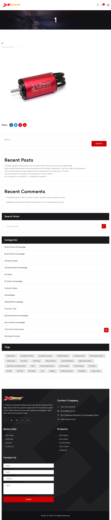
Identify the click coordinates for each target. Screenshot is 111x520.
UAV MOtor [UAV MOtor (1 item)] (81, 371)
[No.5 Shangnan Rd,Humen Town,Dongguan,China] (58, 415)
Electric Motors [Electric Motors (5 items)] (51, 361)
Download (9, 439)
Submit (28, 499)
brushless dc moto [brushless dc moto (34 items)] (27, 356)
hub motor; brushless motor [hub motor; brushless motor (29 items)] (16, 366)
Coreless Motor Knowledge (15, 267)
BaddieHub (10, 202)
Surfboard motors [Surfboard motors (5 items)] (67, 371)
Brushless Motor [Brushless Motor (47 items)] (63, 356)
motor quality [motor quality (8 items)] (64, 366)
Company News (11, 261)
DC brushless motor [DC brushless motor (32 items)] (96, 356)
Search (7, 139)
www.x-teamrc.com (68, 419)
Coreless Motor (65, 443)
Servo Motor (64, 439)
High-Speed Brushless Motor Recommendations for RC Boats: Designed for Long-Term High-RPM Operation (44, 168)
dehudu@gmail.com (68, 411)
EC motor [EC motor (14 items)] (24, 361)
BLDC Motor (63, 435)
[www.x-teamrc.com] (58, 419)
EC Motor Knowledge (13, 281)
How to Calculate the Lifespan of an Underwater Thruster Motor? (28, 174)
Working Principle (12, 336)
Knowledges (9, 295)
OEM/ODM (63, 450)
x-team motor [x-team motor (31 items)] (95, 371)
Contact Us (10, 446)
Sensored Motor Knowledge (16, 315)
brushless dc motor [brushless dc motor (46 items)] (45, 356)
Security (9, 443)
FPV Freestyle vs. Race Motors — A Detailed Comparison (25, 176)
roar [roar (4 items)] (42, 371)
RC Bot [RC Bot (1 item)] (9, 371)
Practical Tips (10, 309)
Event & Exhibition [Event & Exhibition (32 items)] (67, 361)
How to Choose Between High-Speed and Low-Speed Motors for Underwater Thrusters (36, 171)
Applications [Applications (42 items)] (11, 356)
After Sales (10, 435)
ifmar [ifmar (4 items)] (33, 366)
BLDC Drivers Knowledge (15, 247)
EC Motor (8, 274)
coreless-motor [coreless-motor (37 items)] (79, 356)
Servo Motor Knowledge (14, 322)
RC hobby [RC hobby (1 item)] (32, 371)
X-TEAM (50, 515)
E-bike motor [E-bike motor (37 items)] (11, 361)
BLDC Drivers (64, 446)
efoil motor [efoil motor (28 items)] (36, 361)
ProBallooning (11, 197)
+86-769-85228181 (68, 407)
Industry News (10, 288)
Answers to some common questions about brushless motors (42, 197)
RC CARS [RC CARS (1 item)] (20, 371)
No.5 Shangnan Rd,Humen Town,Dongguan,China (79, 415)
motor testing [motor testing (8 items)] (78, 366)
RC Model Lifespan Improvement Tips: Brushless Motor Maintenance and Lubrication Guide (38, 166)
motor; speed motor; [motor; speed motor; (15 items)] (47, 366)
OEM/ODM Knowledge (13, 302)
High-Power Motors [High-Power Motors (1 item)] (85, 361)
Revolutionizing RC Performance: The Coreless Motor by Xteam (40, 202)
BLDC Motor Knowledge (14, 254)
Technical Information (14, 329)
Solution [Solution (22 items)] (52, 371)
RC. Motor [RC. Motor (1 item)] (92, 366)
